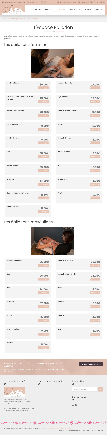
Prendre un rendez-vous (91, 364)
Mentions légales (88, 431)
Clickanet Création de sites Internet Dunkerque (57, 429)
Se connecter (84, 2)
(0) (102, 2)
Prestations (60, 9)
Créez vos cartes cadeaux (80, 9)
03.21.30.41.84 (32, 2)
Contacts (97, 9)
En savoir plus (43, 88)
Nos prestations (19, 19)
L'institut (48, 9)
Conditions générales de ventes (69, 431)
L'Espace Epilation (33, 19)
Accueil (38, 9)
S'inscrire (94, 2)
